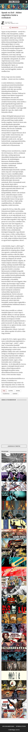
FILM (6, 23)
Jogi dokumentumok (8, 726)
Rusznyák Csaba (8, 22)
